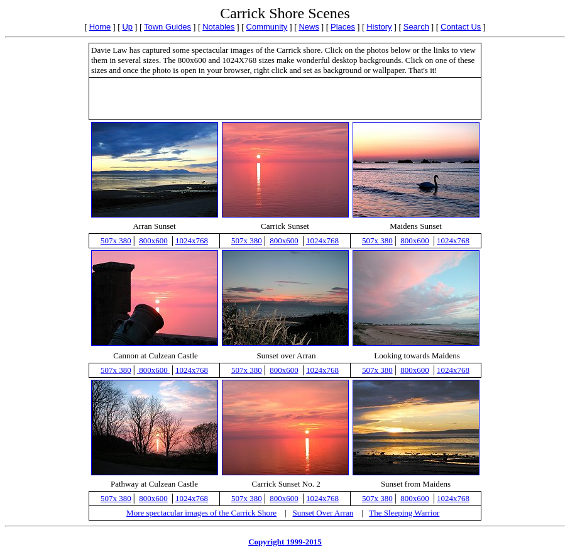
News (309, 26)
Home (100, 26)
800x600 (153, 240)
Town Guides (167, 26)
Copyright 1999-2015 (285, 541)
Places (343, 26)
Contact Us (461, 26)
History (379, 26)
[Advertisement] (285, 99)
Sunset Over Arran (322, 512)
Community (267, 26)
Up (127, 26)
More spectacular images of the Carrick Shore (201, 512)
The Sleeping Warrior (404, 512)
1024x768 (191, 240)
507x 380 (116, 240)
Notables (218, 26)
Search (416, 26)
